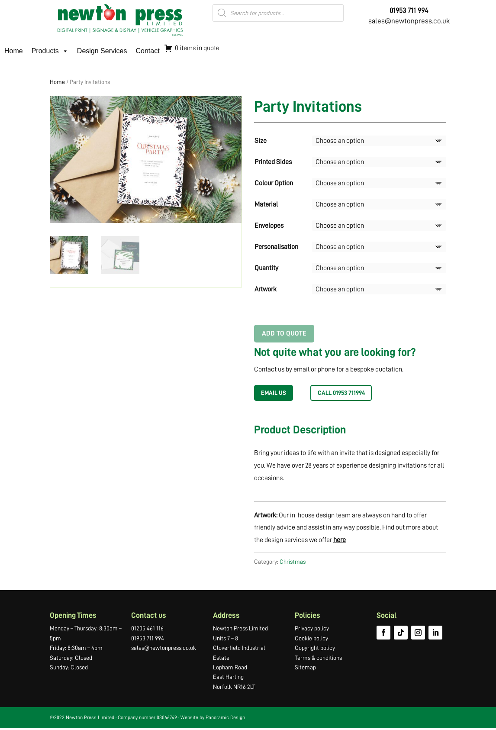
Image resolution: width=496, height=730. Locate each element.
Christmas (293, 563)
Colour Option (273, 183)
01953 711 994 (147, 640)
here (339, 541)
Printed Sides (273, 161)
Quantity (266, 268)
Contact (147, 51)
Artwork (265, 289)
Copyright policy (315, 649)
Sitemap (305, 669)
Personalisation (276, 246)
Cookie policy (311, 640)
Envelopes (268, 225)
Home (13, 51)
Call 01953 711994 (350, 393)
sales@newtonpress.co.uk (409, 21)
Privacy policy (312, 630)
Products (50, 51)
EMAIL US (276, 393)
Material (266, 204)
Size (260, 140)
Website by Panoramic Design (212, 719)
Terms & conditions (318, 659)
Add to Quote (284, 333)
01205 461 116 (147, 630)
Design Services (102, 51)
